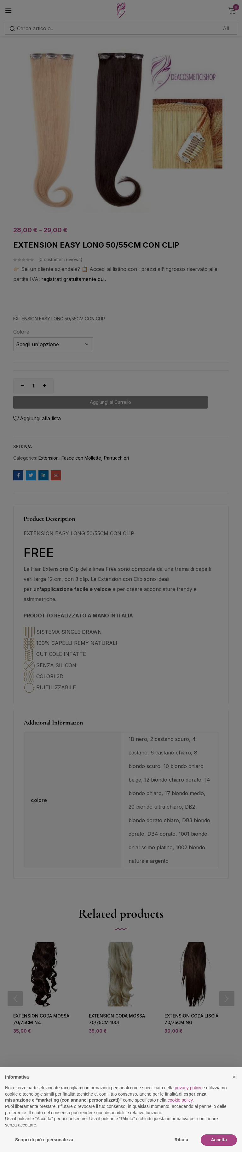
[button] (234, 1077)
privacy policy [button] (188, 1087)
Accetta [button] (219, 1139)
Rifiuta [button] (181, 1139)
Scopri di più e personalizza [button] (44, 1139)
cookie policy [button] (180, 1100)
